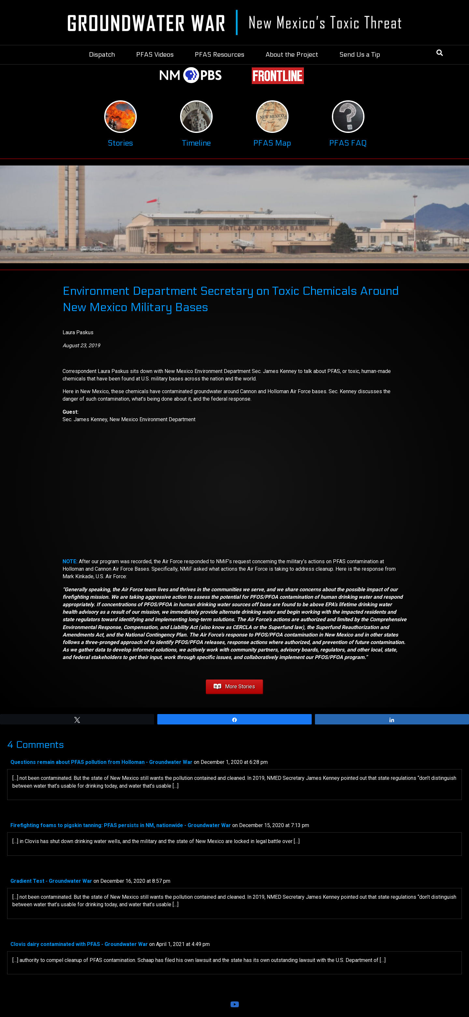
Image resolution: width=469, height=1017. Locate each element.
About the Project (291, 55)
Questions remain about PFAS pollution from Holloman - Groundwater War (101, 762)
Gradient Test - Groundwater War (51, 881)
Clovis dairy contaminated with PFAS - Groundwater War (79, 944)
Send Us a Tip (359, 55)
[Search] (440, 53)
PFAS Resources (219, 55)
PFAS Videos (155, 55)
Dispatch (102, 55)
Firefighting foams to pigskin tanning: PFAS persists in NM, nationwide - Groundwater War (120, 825)
